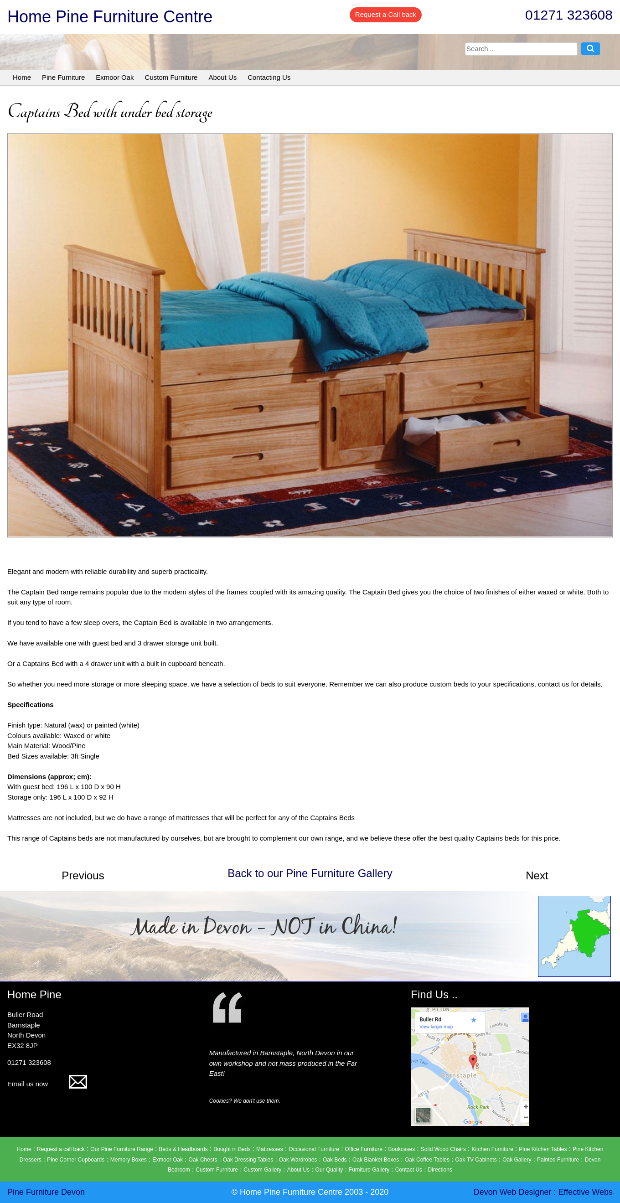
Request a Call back (385, 14)
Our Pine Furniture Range (121, 1149)
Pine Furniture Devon (46, 1192)
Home (22, 77)
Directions (440, 1170)
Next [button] (537, 875)
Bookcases (401, 1149)
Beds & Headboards (183, 1149)
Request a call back (61, 1149)
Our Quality (329, 1170)
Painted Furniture (558, 1160)
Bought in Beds (231, 1149)
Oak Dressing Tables (248, 1160)
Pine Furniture (63, 77)
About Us (222, 77)
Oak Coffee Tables (427, 1160)
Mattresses (269, 1149)
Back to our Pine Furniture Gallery (310, 873)
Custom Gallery (263, 1170)
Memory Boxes (128, 1160)
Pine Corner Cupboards (75, 1160)
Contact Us (408, 1170)
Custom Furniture (171, 77)
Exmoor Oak (115, 77)
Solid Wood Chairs (443, 1149)
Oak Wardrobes (298, 1160)
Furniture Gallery (369, 1170)
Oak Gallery (516, 1160)
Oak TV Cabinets (476, 1160)
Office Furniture (363, 1149)
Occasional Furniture (314, 1149)
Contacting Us (269, 77)
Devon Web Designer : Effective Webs (543, 1192)
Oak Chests (203, 1160)
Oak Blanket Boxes (375, 1160)
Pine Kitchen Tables (543, 1149)
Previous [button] (83, 875)
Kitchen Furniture (492, 1149)
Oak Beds (335, 1160)
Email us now (47, 1084)
